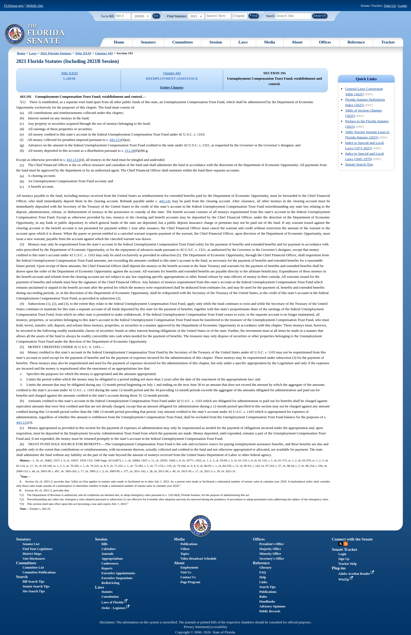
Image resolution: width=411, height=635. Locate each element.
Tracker (388, 42)
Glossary (265, 567)
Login (402, 6)
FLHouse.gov (14, 6)
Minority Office (270, 554)
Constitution (110, 597)
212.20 (130, 150)
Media (269, 42)
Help (262, 577)
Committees (182, 42)
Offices (325, 42)
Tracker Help (347, 564)
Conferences (109, 563)
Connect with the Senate (352, 539)
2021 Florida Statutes (56, 53)
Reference (356, 42)
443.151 (115, 140)
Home (119, 42)
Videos (184, 549)
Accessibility (218, 627)
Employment (189, 567)
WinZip (346, 579)
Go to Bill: (107, 16)
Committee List (33, 567)
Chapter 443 (104, 53)
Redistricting (110, 583)
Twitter (340, 544)
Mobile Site (34, 6)
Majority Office (270, 549)
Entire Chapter (172, 87)
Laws (243, 42)
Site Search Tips (33, 591)
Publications (188, 544)
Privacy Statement (196, 627)
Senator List (30, 544)
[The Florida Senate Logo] (35, 34)
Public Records (269, 611)
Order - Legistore (116, 608)
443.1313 (73, 160)
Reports (107, 568)
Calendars (108, 549)
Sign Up (390, 6)
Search (270, 15)
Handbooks (267, 601)
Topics (184, 554)
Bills (104, 544)
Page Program (190, 582)
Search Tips (267, 587)
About (297, 42)
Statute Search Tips (359, 164)
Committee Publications (39, 572)
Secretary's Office (271, 558)
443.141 (165, 201)
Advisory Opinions (272, 606)
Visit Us (185, 572)
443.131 (22, 422)
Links (263, 582)
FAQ (262, 572)
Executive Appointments (118, 573)
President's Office (271, 544)
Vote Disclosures (33, 558)
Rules (263, 597)
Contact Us (188, 577)
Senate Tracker (345, 549)
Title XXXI (83, 53)
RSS (346, 544)
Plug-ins (339, 568)
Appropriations (112, 558)
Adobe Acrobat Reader (356, 574)
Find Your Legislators (37, 549)
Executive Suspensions (117, 578)
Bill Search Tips (33, 581)
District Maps (31, 554)
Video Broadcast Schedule (198, 558)
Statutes (107, 592)
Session (215, 42)
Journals (107, 554)
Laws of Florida (114, 602)
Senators (148, 42)
